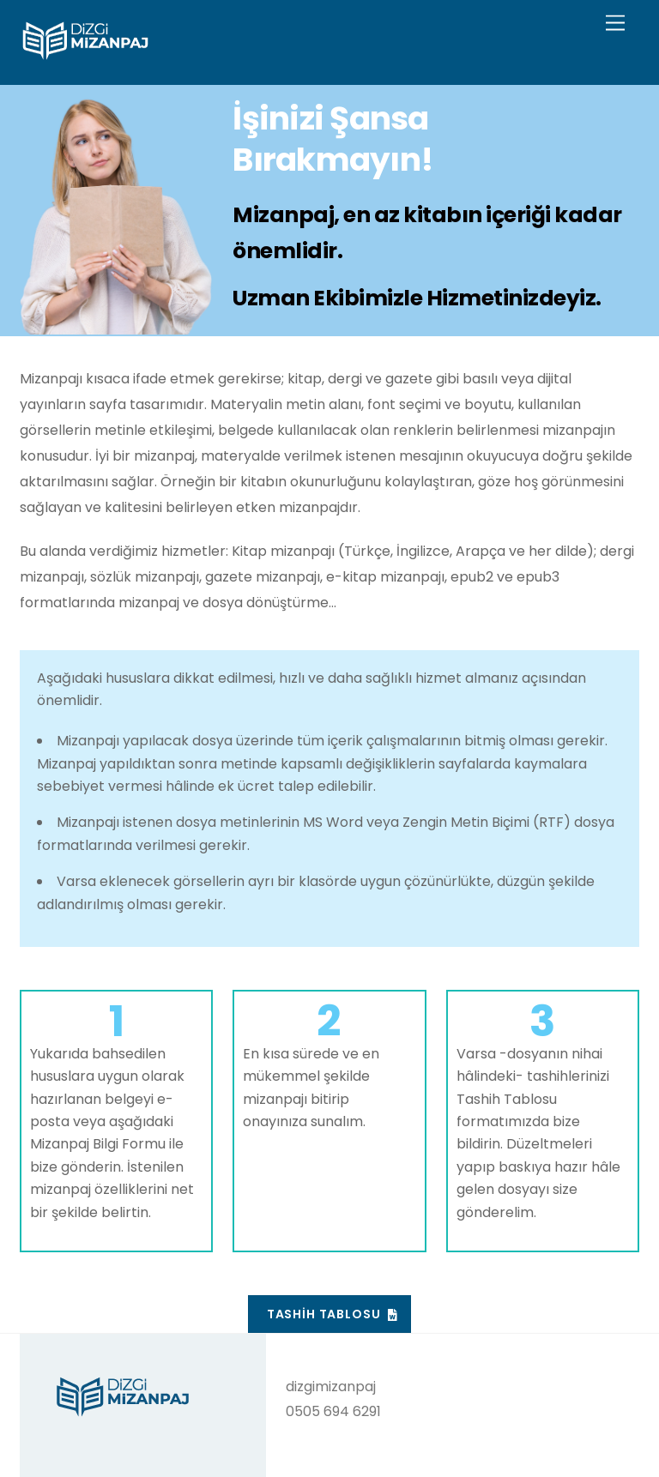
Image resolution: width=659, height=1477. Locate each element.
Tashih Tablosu (332, 1314)
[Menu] (615, 23)
